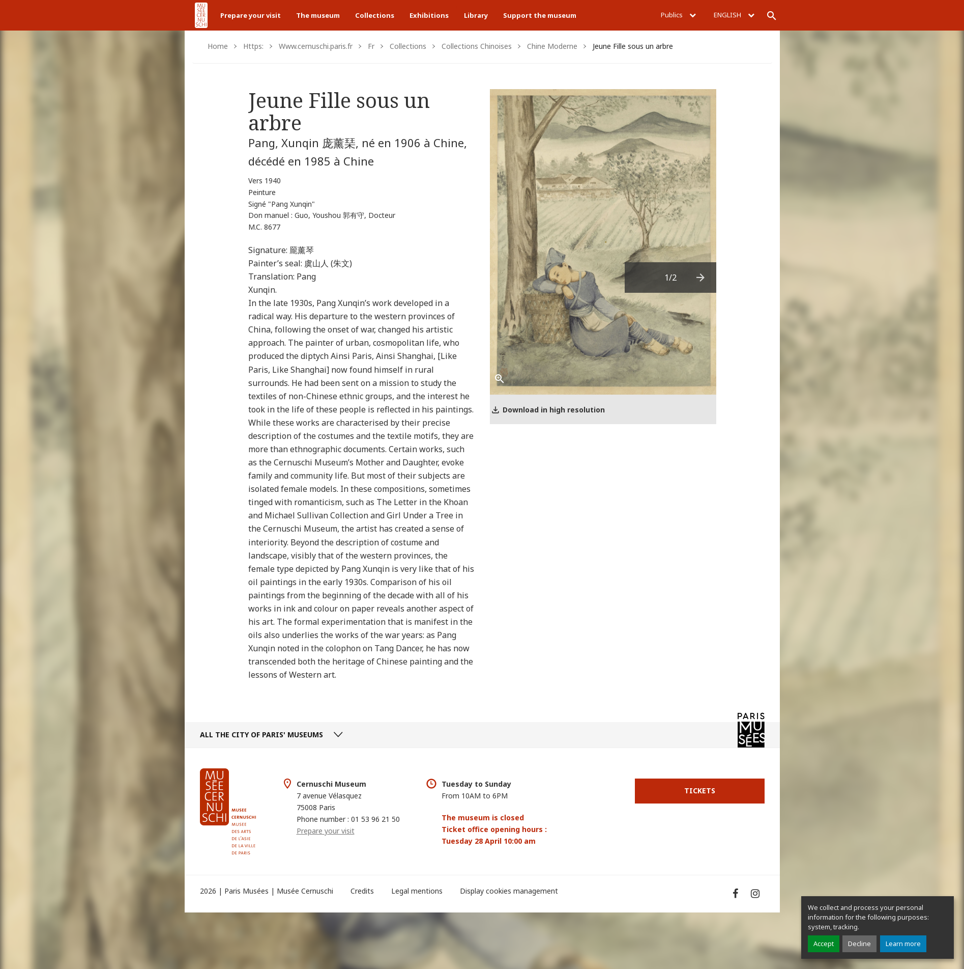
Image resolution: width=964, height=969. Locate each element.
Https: (253, 46)
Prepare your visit (250, 15)
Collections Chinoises (477, 46)
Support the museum (539, 15)
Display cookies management (509, 891)
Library (476, 15)
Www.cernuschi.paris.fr (316, 46)
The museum (318, 15)
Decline (859, 943)
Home (218, 46)
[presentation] (701, 277)
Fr (371, 46)
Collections (374, 15)
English (734, 14)
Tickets (699, 790)
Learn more (903, 943)
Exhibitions (429, 15)
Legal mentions (417, 891)
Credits (362, 891)
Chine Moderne (552, 46)
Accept (823, 943)
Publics (678, 14)
